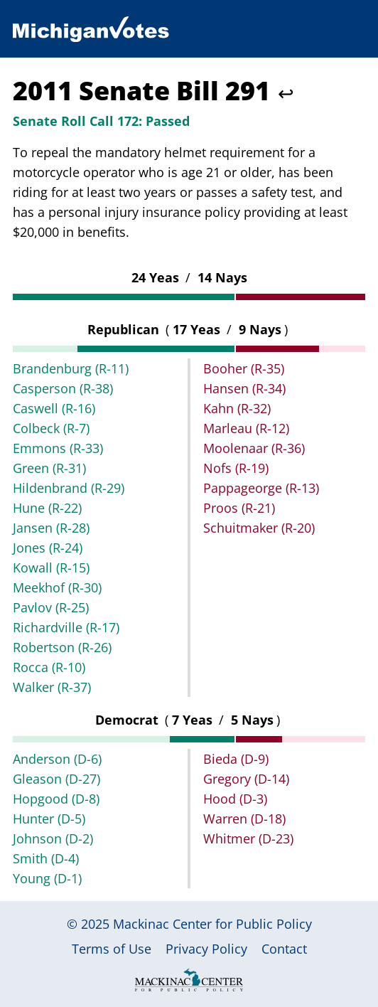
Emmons (58, 448)
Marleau (246, 428)
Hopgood (56, 798)
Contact (284, 948)
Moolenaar (254, 448)
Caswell (54, 408)
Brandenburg (71, 368)
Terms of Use (111, 948)
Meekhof (57, 587)
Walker (52, 687)
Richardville (66, 627)
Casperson (63, 388)
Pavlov (51, 607)
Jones (47, 547)
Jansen (51, 527)
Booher (243, 368)
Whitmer (248, 838)
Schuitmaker (259, 527)
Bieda (236, 758)
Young (47, 878)
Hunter (49, 818)
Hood (235, 798)
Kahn (237, 408)
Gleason (56, 778)
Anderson (57, 758)
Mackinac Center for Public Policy (212, 923)
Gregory (246, 778)
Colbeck (51, 428)
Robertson (62, 647)
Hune (47, 507)
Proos (239, 507)
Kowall (51, 567)
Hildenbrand (68, 487)
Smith (46, 858)
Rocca (49, 667)
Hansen (244, 388)
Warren (244, 818)
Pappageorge (261, 487)
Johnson (53, 838)
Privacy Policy (206, 948)
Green (49, 467)
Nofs (236, 467)
